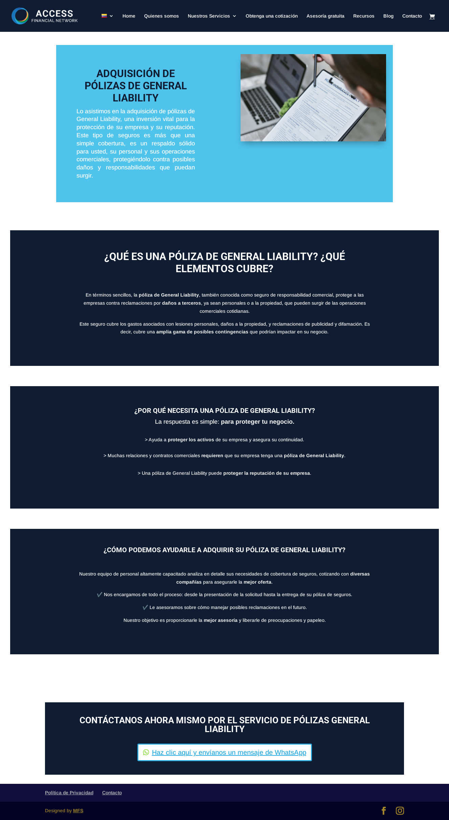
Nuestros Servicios (209, 16)
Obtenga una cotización (272, 16)
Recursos (364, 16)
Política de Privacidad (69, 792)
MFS (78, 810)
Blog (388, 16)
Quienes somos (161, 16)
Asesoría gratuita (325, 16)
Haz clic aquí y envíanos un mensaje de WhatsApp (229, 752)
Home (128, 16)
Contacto (412, 16)
